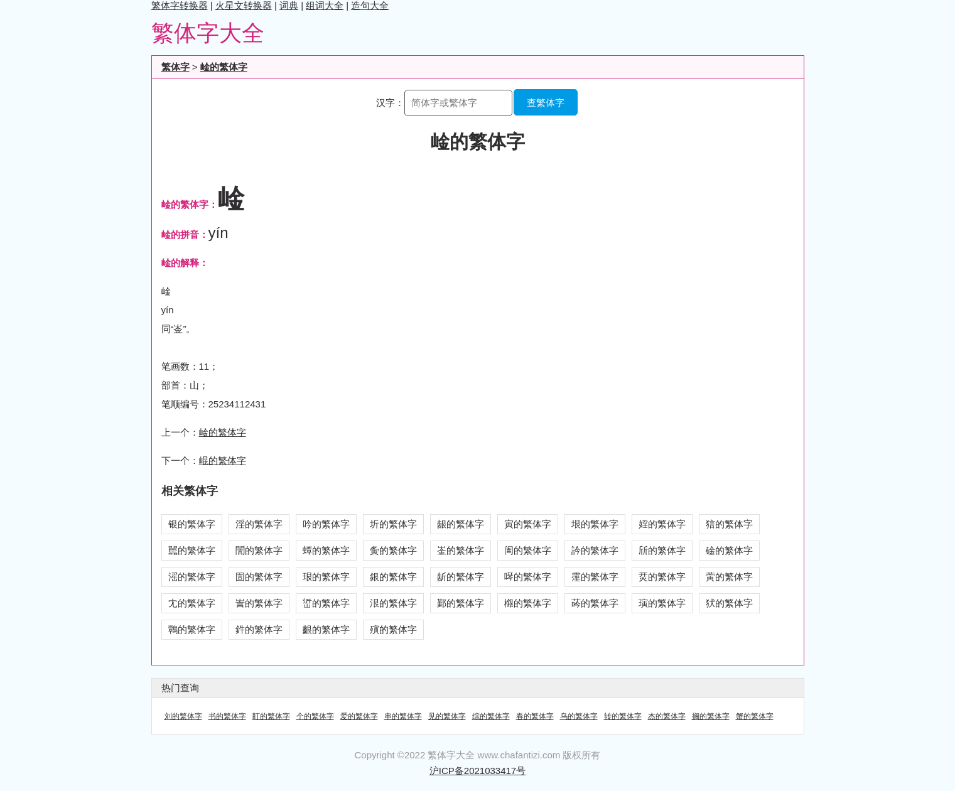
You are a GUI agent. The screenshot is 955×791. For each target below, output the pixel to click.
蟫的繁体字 (326, 550)
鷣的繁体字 (191, 629)
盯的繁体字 (271, 716)
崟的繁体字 (460, 550)
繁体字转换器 (179, 5)
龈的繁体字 (460, 524)
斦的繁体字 (662, 550)
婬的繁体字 (662, 524)
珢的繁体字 (326, 576)
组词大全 (324, 5)
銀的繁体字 (393, 576)
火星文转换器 (243, 5)
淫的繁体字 (259, 524)
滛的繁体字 (191, 576)
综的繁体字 (491, 716)
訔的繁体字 (259, 603)
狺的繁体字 (729, 524)
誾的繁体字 (259, 550)
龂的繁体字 (460, 576)
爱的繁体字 (359, 716)
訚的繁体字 (527, 550)
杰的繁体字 (667, 716)
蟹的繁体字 (755, 716)
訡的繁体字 (594, 550)
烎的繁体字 (662, 576)
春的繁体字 (535, 716)
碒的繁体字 (729, 550)
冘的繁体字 (191, 603)
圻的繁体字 (393, 524)
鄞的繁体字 (460, 603)
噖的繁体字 (527, 576)
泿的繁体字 (393, 603)
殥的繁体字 (393, 629)
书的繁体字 (227, 716)
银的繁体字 (191, 524)
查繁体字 (545, 102)
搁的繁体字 (711, 716)
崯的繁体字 (223, 67)
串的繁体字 (403, 716)
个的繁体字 (315, 716)
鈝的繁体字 (259, 629)
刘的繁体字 (183, 716)
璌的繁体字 (662, 603)
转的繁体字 (623, 716)
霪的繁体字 (594, 576)
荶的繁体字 (594, 603)
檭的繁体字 (527, 603)
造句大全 (370, 5)
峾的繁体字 (326, 603)
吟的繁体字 (326, 524)
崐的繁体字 (222, 460)
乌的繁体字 (579, 716)
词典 (288, 5)
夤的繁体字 (393, 550)
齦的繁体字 (326, 629)
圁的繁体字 (259, 576)
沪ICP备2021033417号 (477, 770)
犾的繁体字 (729, 603)
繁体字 (175, 67)
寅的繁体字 (527, 524)
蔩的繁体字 (729, 576)
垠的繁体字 (594, 524)
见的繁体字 (447, 716)
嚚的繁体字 (191, 550)
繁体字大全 (207, 33)
